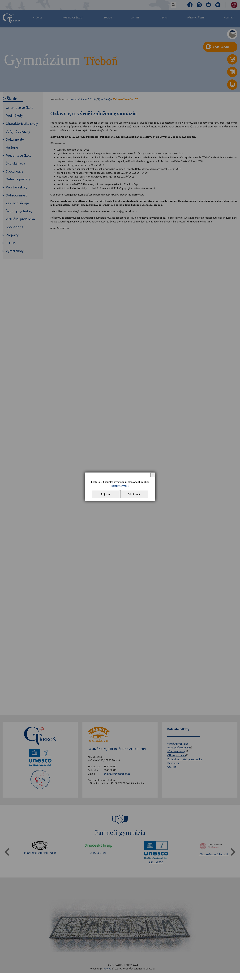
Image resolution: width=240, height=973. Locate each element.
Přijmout (106, 494)
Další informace (120, 485)
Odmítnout (134, 494)
